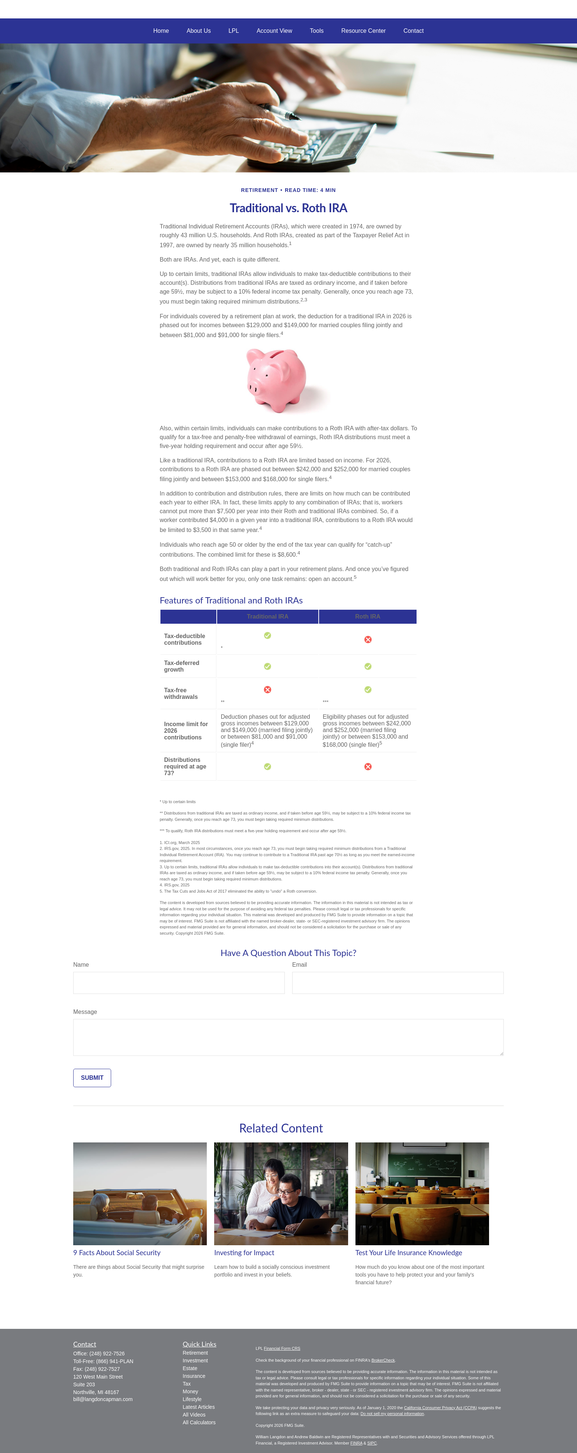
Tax (187, 1384)
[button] (161, 31)
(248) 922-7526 (107, 1353)
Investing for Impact (244, 1253)
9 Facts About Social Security (116, 1253)
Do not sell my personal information (392, 1413)
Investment (195, 1360)
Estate (190, 1368)
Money (190, 1391)
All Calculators (199, 1422)
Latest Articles (199, 1407)
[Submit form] (92, 1078)
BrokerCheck (383, 1360)
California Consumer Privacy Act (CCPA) (440, 1407)
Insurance (194, 1376)
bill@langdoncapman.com (102, 1399)
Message (85, 1012)
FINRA (356, 1443)
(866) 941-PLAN (114, 1361)
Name (81, 965)
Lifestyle (192, 1399)
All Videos (194, 1415)
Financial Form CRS (282, 1348)
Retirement (195, 1353)
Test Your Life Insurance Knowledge (408, 1253)
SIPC (372, 1443)
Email (299, 965)
